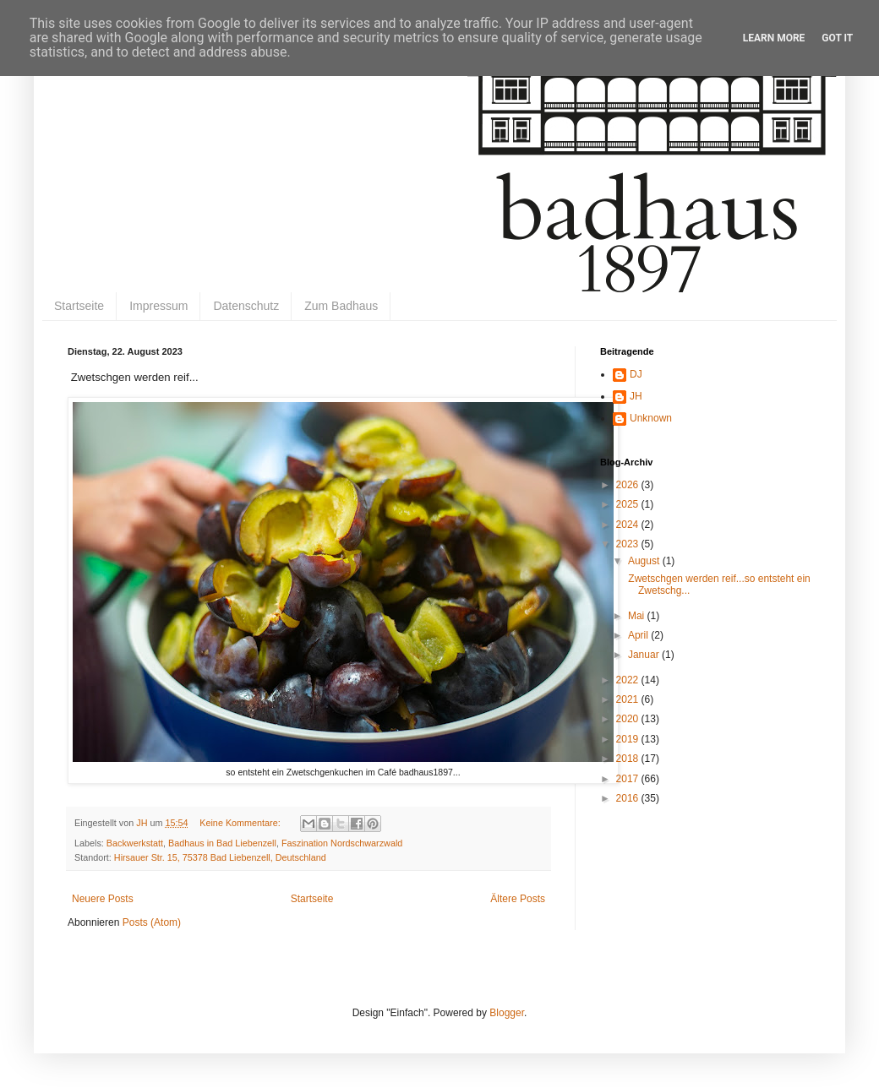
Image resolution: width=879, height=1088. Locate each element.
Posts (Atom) (152, 922)
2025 (629, 504)
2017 (629, 779)
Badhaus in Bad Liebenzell (222, 843)
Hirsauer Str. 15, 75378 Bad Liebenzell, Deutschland (220, 857)
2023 (629, 544)
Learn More (774, 38)
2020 (629, 719)
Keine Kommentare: (240, 823)
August (645, 561)
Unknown (651, 418)
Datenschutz (246, 306)
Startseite (79, 306)
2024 (629, 524)
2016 (629, 798)
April (639, 635)
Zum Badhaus (341, 306)
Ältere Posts (517, 899)
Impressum (158, 306)
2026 (629, 485)
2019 (629, 739)
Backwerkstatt (134, 843)
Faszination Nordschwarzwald (341, 843)
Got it (837, 38)
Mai (637, 616)
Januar (645, 655)
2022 (629, 680)
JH (636, 396)
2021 (629, 699)
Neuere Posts (103, 899)
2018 (629, 758)
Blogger (506, 1013)
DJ (636, 374)
